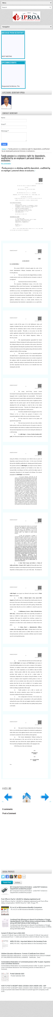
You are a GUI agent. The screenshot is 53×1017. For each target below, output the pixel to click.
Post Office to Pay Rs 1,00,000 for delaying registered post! (20, 899)
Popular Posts (7, 882)
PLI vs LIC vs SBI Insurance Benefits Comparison (26, 907)
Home (4, 149)
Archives (17, 882)
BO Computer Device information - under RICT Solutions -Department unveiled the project (29, 888)
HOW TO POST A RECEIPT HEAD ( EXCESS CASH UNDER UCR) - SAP (23, 986)
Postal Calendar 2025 (17, 974)
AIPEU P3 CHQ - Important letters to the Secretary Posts (28, 941)
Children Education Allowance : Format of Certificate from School (23, 953)
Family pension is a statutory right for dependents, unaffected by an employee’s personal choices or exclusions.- (23, 158)
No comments (6, 163)
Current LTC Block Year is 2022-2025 (13, 933)
